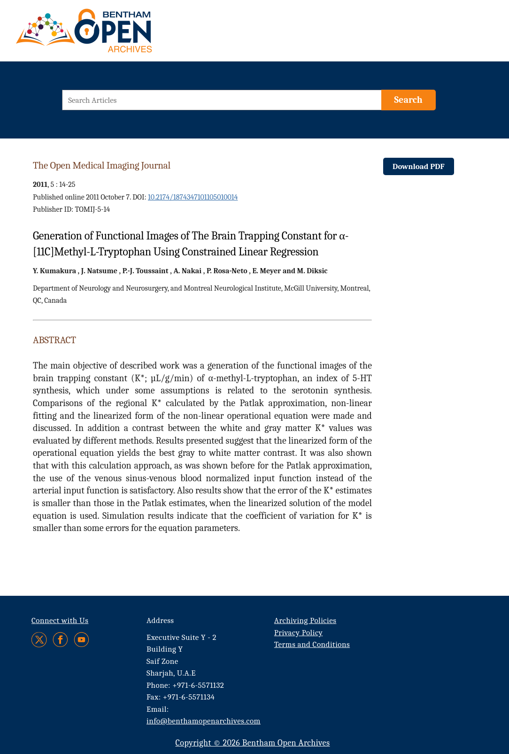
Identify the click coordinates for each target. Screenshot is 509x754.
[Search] (408, 100)
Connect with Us (59, 620)
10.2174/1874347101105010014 (193, 197)
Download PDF (419, 166)
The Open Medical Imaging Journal (101, 165)
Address (160, 620)
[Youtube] (81, 639)
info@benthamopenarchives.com (204, 720)
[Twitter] (39, 639)
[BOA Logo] (111, 34)
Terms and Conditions (312, 644)
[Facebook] (60, 639)
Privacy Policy (298, 632)
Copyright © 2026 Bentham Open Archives (252, 743)
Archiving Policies (305, 620)
